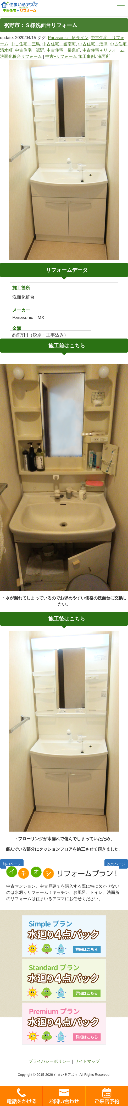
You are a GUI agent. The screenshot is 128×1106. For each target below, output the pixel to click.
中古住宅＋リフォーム (103, 50)
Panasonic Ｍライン (68, 37)
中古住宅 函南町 (59, 44)
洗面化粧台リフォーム (21, 56)
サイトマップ (87, 1061)
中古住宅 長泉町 (63, 50)
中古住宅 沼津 (93, 44)
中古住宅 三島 (25, 44)
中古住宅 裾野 (29, 50)
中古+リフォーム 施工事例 (70, 56)
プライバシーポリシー (49, 1061)
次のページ (116, 864)
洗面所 (103, 56)
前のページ (12, 864)
